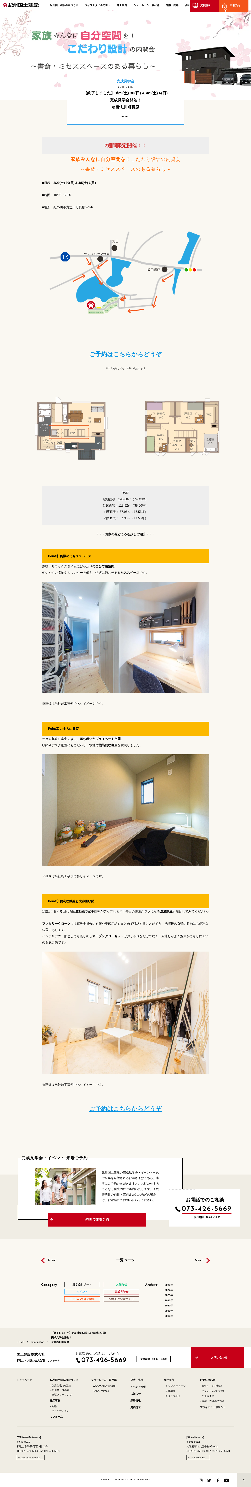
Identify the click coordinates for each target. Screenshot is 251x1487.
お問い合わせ (207, 1379)
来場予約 (237, 6)
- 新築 (53, 1406)
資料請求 (208, 6)
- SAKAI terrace (100, 1390)
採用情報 (135, 1400)
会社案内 (190, 6)
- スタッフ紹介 (172, 1396)
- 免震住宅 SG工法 (60, 1385)
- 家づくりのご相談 (211, 1385)
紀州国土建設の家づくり (64, 6)
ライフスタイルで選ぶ (97, 6)
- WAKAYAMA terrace (103, 1385)
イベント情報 (138, 1386)
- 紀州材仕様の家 (59, 1390)
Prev (52, 1260)
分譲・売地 (172, 6)
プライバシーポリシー (213, 1407)
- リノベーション (59, 1410)
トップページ (24, 1379)
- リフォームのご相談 (212, 1390)
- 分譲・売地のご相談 (212, 1401)
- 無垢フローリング (61, 1394)
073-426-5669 (207, 1209)
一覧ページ (125, 1260)
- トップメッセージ (175, 1385)
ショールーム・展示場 (146, 6)
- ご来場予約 (207, 1396)
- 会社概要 (170, 1390)
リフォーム (56, 1416)
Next (199, 1260)
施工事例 (122, 6)
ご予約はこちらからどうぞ (125, 354)
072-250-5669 (200, 1451)
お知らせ (135, 1393)
